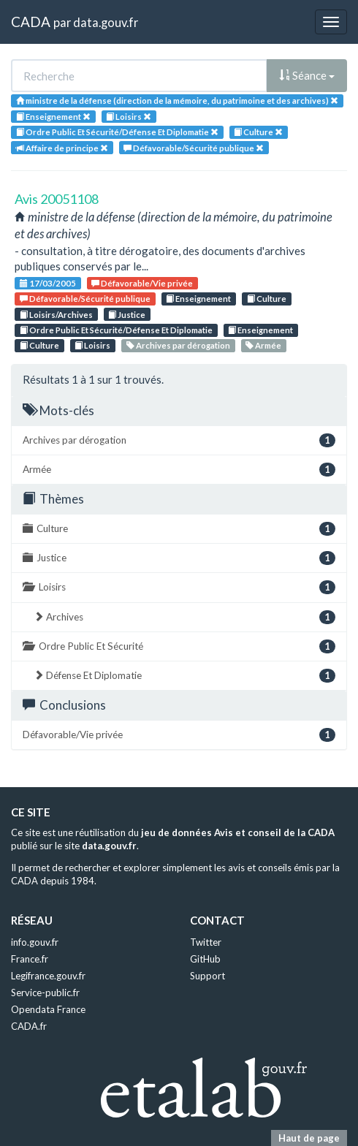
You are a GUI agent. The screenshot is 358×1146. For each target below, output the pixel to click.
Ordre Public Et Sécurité (179, 646)
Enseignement (198, 298)
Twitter (205, 942)
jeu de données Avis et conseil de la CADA (238, 832)
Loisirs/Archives (56, 314)
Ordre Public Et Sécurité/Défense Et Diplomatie (116, 330)
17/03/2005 (48, 283)
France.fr (29, 959)
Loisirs (92, 345)
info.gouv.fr (34, 942)
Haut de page (309, 1138)
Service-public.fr (45, 992)
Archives (184, 617)
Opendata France (48, 1009)
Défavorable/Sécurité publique (85, 298)
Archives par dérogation (178, 345)
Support (207, 976)
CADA (30, 21)
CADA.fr (29, 1026)
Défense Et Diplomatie (184, 676)
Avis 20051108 (57, 199)
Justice (126, 314)
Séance (307, 75)
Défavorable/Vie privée (142, 283)
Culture (266, 298)
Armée (263, 345)
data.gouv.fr (105, 22)
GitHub (205, 959)
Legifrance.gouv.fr (48, 976)
